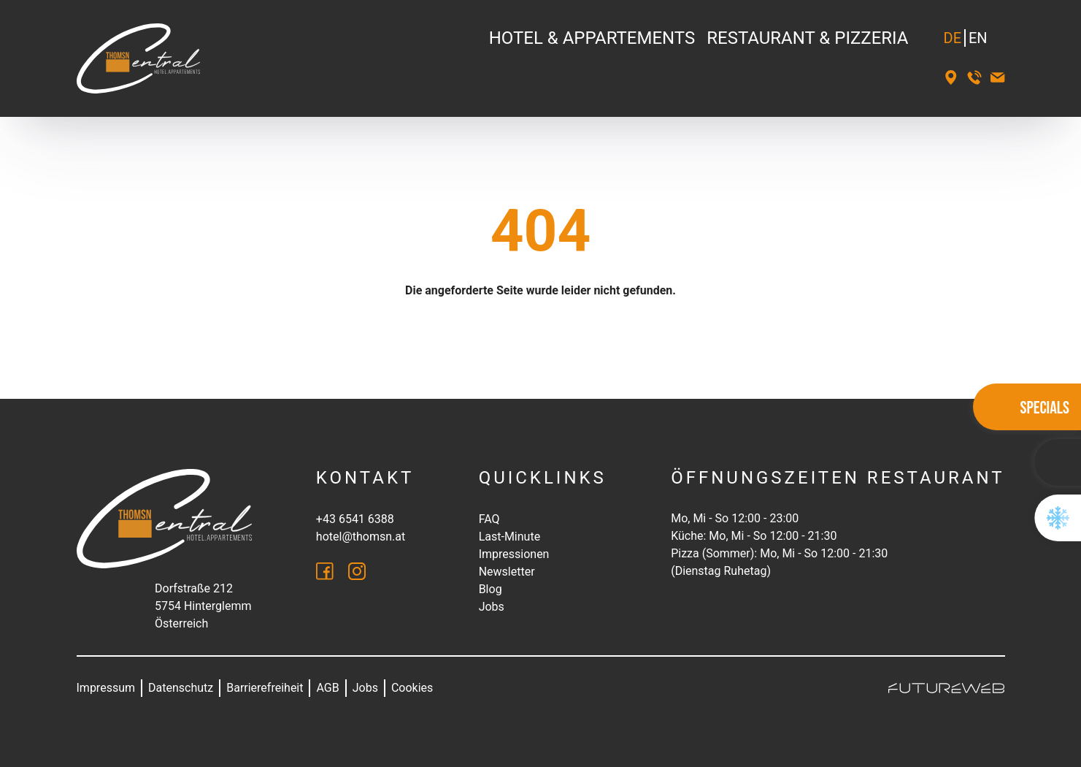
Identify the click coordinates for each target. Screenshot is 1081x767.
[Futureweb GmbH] (946, 688)
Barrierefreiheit (264, 688)
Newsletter (507, 572)
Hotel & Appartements (592, 38)
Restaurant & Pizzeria (807, 38)
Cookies (412, 688)
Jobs (491, 607)
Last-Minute (509, 536)
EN (978, 38)
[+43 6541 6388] (974, 77)
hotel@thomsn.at (360, 536)
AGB (327, 688)
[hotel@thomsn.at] (997, 77)
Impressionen (514, 554)
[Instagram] (357, 571)
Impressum (106, 688)
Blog (490, 589)
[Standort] (951, 77)
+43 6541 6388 (355, 519)
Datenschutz (180, 688)
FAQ (489, 519)
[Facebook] (325, 571)
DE (953, 38)
